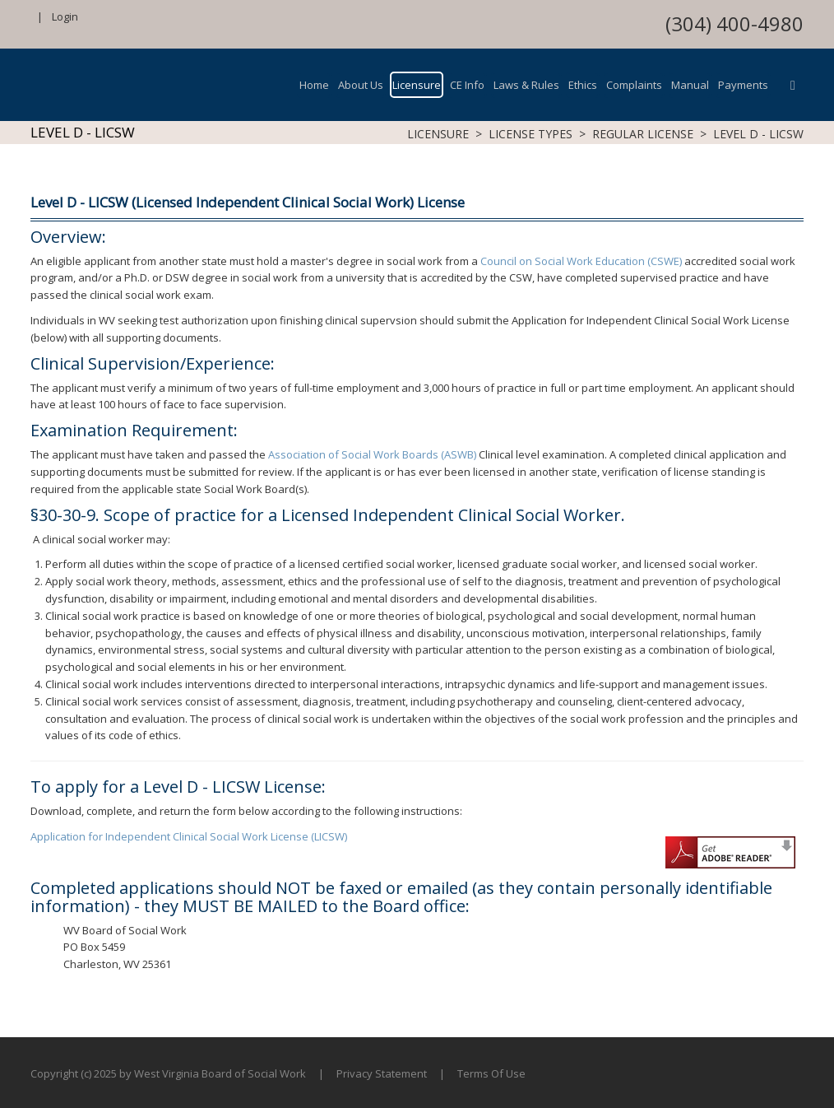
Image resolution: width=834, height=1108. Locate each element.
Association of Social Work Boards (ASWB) (372, 454)
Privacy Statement (381, 1073)
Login (65, 16)
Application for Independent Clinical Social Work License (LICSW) (188, 836)
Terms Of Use (491, 1073)
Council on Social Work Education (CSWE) (581, 261)
